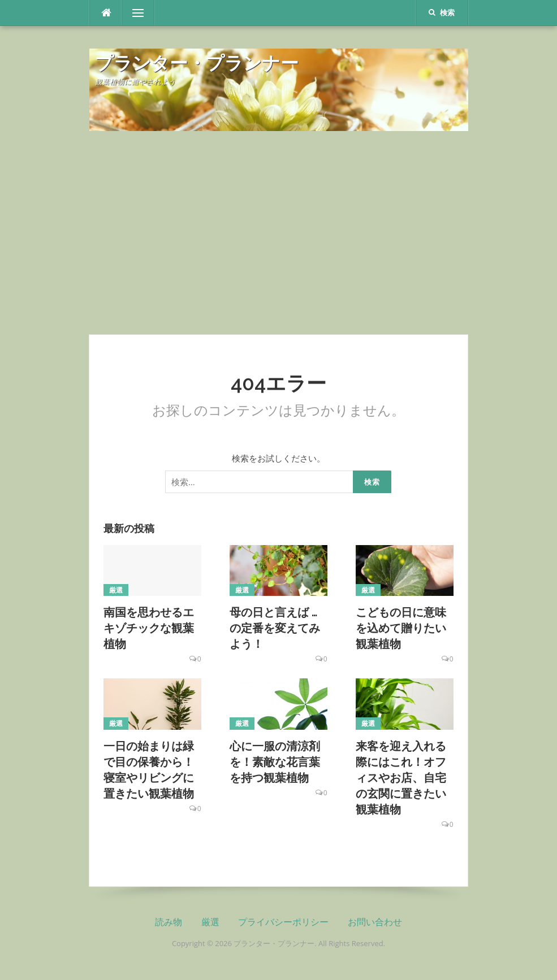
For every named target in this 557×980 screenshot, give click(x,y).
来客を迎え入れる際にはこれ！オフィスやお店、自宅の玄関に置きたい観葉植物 (401, 777)
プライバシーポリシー (283, 922)
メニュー (138, 13)
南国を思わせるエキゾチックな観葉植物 (148, 628)
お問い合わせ (375, 922)
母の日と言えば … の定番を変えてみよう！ (275, 628)
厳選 (116, 590)
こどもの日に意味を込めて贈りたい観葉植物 (401, 628)
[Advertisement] (278, 233)
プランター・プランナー (197, 63)
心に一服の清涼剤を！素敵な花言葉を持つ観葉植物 (275, 762)
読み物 (168, 922)
